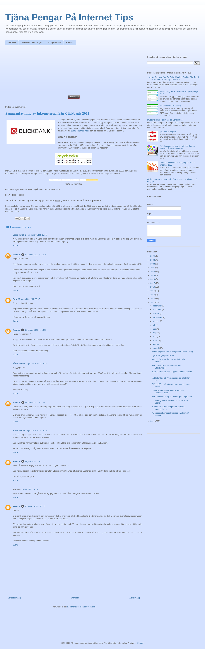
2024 (152, 256)
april (155, 336)
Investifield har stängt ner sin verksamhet (165, 120)
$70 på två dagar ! (168, 132)
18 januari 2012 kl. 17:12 (35, 461)
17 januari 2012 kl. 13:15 (35, 330)
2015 (152, 291)
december (157, 306)
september (158, 317)
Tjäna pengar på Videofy (163, 355)
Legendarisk (18, 235)
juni (154, 329)
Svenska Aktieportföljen (31, 42)
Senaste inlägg (14, 598)
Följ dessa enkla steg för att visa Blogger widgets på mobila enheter (177, 147)
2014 (152, 295)
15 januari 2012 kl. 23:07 (29, 299)
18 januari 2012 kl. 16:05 (36, 430)
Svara (15, 245)
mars (155, 340)
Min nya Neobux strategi (170, 105)
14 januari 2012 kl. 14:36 (35, 255)
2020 (152, 271)
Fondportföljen (54, 42)
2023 (152, 260)
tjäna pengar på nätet (80, 131)
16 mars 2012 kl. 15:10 (35, 506)
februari (156, 344)
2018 (152, 279)
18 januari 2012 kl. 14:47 (35, 402)
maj (155, 333)
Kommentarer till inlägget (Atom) (81, 607)
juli (154, 325)
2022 (152, 264)
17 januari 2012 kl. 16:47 (36, 363)
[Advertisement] (73, 70)
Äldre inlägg (134, 598)
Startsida (12, 42)
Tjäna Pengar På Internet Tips (69, 17)
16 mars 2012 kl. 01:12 (31, 489)
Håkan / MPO (19, 363)
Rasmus (16, 255)
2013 (152, 298)
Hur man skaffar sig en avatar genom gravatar (172, 396)
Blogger (140, 643)
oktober (156, 313)
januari (156, 348)
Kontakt (69, 42)
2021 (152, 267)
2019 (152, 275)
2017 (152, 283)
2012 (152, 302)
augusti (156, 321)
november (157, 309)
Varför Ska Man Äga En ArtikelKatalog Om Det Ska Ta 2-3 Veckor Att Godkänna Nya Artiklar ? (174, 78)
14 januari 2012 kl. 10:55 (36, 235)
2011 (152, 421)
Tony (15, 299)
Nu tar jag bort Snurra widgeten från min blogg (172, 351)
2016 (152, 287)
